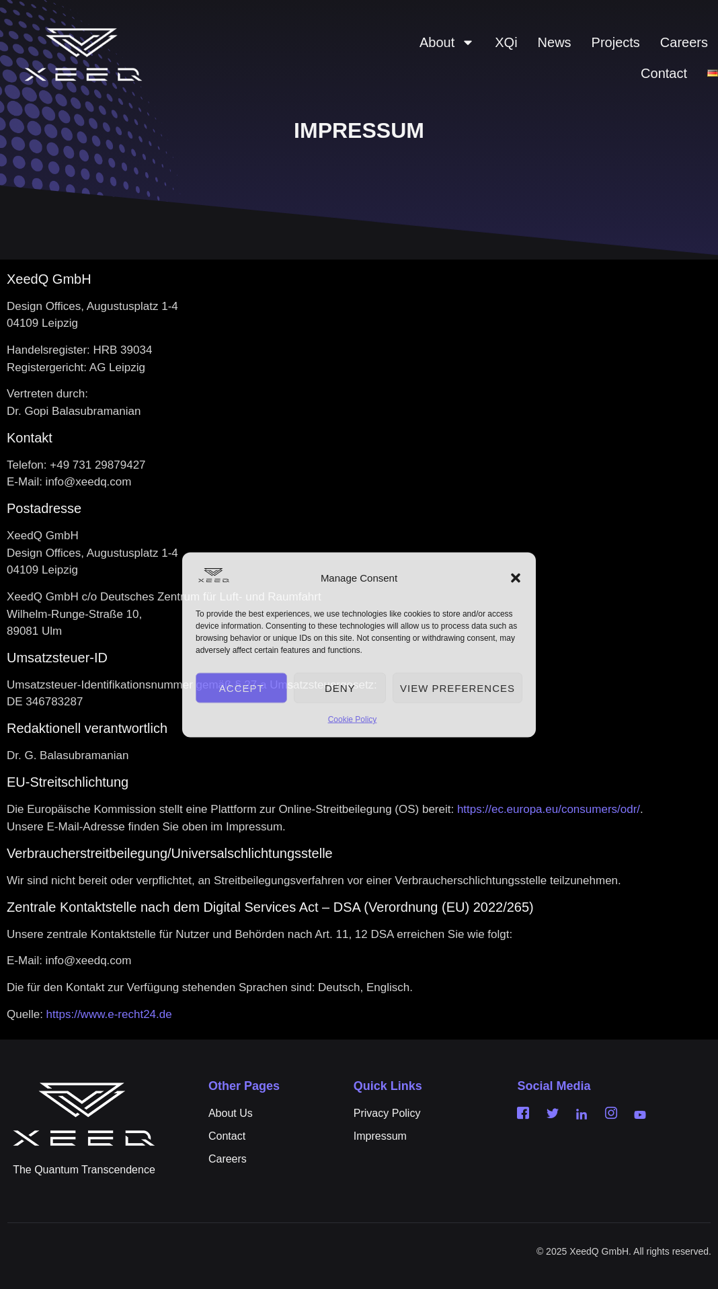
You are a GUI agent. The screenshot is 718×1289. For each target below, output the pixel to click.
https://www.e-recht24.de (109, 1014)
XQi (506, 42)
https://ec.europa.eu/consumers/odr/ (548, 809)
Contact (664, 73)
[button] (515, 578)
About (447, 42)
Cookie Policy (352, 719)
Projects (616, 42)
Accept (241, 687)
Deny (340, 687)
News (554, 42)
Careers (684, 42)
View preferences (457, 687)
